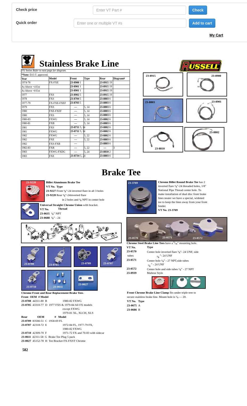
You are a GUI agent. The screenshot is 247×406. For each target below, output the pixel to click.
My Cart (216, 35)
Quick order (26, 23)
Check (197, 10)
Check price (26, 9)
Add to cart (202, 23)
